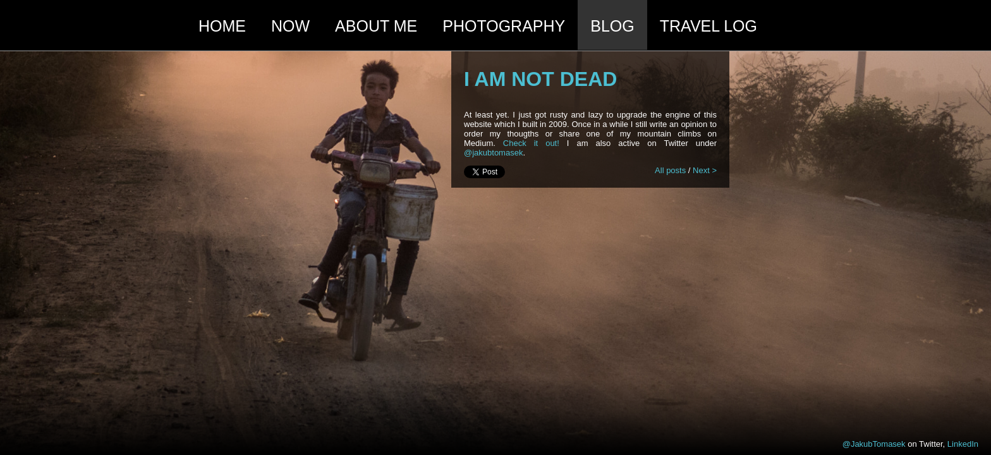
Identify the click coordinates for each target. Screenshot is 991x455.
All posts (670, 170)
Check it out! (531, 143)
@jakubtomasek (493, 152)
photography (503, 26)
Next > (705, 170)
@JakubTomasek (874, 444)
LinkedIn (962, 444)
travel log (708, 26)
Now (290, 26)
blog (612, 26)
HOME (222, 26)
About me (376, 26)
